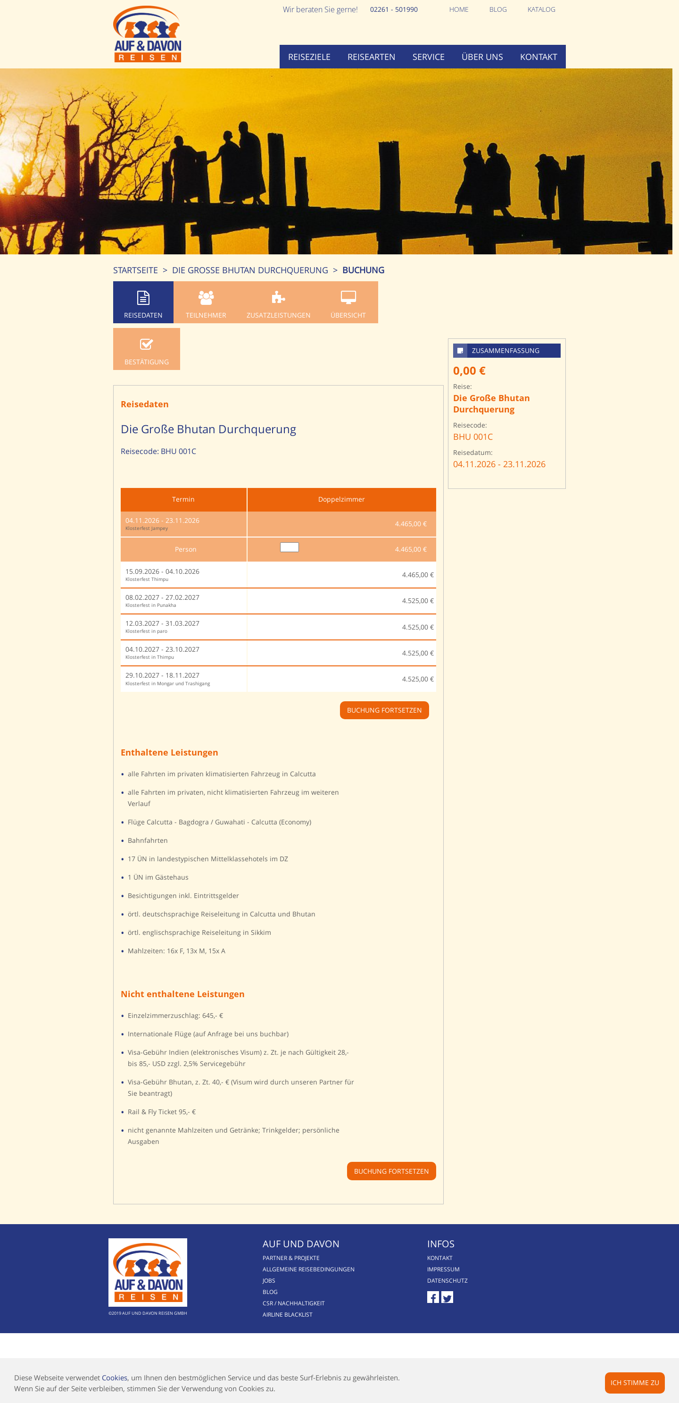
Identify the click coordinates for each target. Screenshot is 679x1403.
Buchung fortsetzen (391, 1171)
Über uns (482, 56)
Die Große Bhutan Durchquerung (250, 270)
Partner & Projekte (291, 1258)
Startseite (135, 270)
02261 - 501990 (394, 9)
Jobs (269, 1281)
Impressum (443, 1269)
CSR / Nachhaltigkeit (294, 1303)
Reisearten (372, 56)
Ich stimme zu (635, 1382)
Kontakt (538, 56)
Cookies (114, 1377)
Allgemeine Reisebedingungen (309, 1269)
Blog (498, 9)
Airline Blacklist (288, 1315)
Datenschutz (447, 1281)
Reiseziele (309, 56)
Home (459, 9)
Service (429, 56)
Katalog (541, 9)
